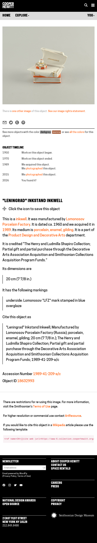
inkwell (21, 219)
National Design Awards (19, 500)
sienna (56, 132)
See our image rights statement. (67, 111)
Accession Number (17, 374)
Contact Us (58, 465)
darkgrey (45, 132)
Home (6, 15)
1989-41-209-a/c (47, 374)
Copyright (58, 500)
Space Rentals (60, 468)
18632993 (25, 381)
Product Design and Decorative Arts (36, 235)
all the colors (76, 132)
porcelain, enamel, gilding (53, 230)
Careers (56, 483)
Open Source (10, 504)
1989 (6, 230)
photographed (34, 168)
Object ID (9, 381)
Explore (22, 15)
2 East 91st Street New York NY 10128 (14, 520)
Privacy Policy (9, 476)
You (91, 15)
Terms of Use (41, 406)
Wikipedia (59, 425)
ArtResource (73, 416)
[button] (93, 5)
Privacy (56, 504)
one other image (21, 111)
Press (55, 486)
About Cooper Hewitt (65, 461)
